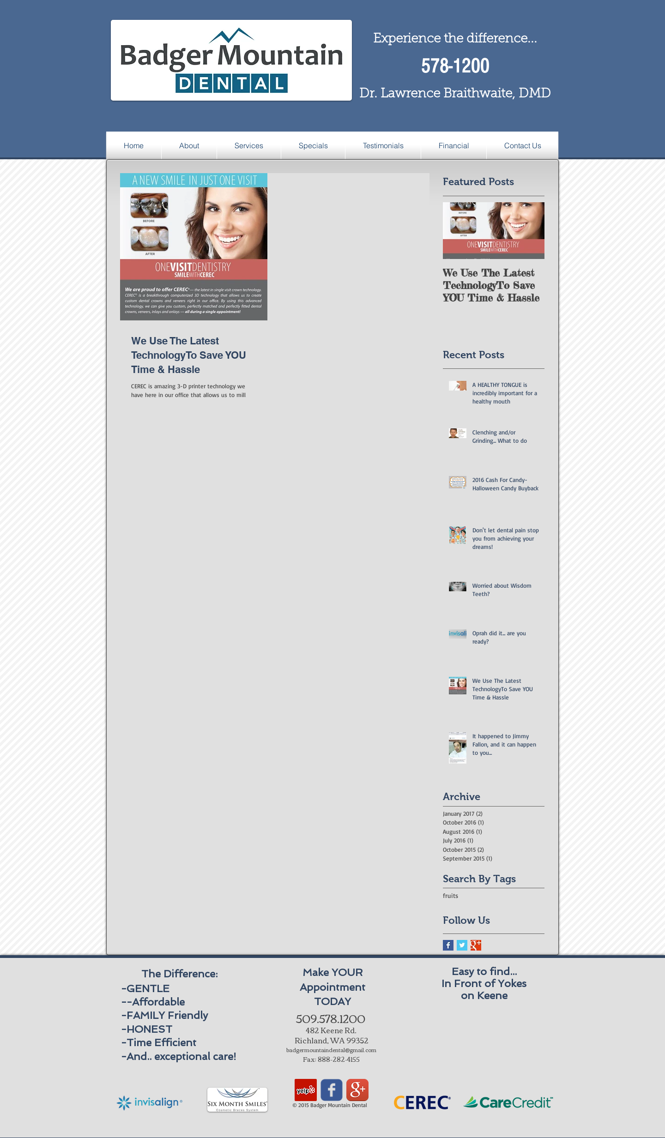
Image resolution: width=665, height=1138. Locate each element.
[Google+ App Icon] (357, 1090)
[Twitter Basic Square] (462, 945)
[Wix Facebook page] (331, 1090)
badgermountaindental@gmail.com (331, 1049)
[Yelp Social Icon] (306, 1090)
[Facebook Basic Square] (448, 945)
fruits (450, 895)
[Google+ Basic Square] (476, 945)
